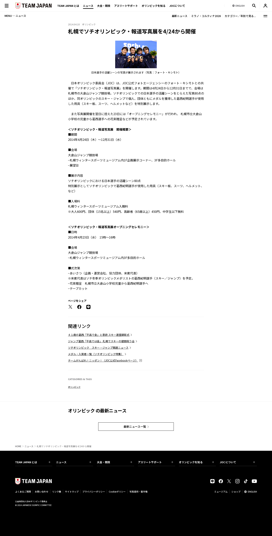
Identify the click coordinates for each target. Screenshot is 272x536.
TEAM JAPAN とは (32, 462)
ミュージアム (221, 491)
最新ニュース (179, 16)
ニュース (88, 6)
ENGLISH (252, 491)
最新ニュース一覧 (135, 426)
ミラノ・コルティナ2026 (206, 16)
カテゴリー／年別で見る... (240, 16)
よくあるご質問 (23, 491)
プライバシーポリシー (93, 491)
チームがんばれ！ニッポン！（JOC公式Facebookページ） (103, 360)
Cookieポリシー (117, 491)
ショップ (235, 491)
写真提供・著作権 (138, 491)
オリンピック (74, 386)
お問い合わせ (41, 491)
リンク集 (56, 491)
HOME (18, 446)
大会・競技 (114, 462)
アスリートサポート (126, 6)
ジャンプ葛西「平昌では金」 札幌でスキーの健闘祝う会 (101, 341)
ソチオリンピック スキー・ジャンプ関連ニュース (98, 347)
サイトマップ (72, 491)
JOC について (237, 462)
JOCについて (177, 6)
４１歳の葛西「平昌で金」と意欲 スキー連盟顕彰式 (98, 335)
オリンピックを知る (153, 6)
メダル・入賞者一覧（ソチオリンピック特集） (96, 354)
